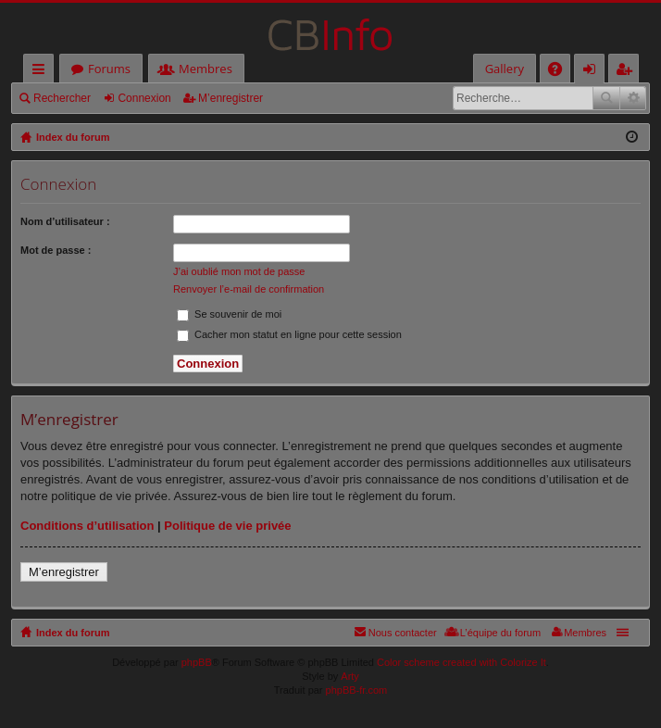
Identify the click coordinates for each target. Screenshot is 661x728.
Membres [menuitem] (585, 632)
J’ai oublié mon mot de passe (239, 271)
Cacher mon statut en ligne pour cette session (289, 334)
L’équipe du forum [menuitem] (500, 632)
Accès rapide (42, 71)
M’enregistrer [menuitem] (627, 71)
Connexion (144, 98)
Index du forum (72, 632)
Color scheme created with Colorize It (461, 662)
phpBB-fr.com (357, 690)
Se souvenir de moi (229, 314)
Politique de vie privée (227, 526)
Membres (205, 68)
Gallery (504, 68)
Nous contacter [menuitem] (402, 632)
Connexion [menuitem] (593, 71)
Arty (350, 676)
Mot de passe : (55, 250)
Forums (109, 68)
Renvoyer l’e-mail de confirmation (248, 289)
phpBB (196, 662)
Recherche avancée (632, 98)
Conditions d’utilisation (87, 526)
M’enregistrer (230, 98)
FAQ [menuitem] (561, 71)
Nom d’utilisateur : (65, 221)
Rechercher (62, 98)
